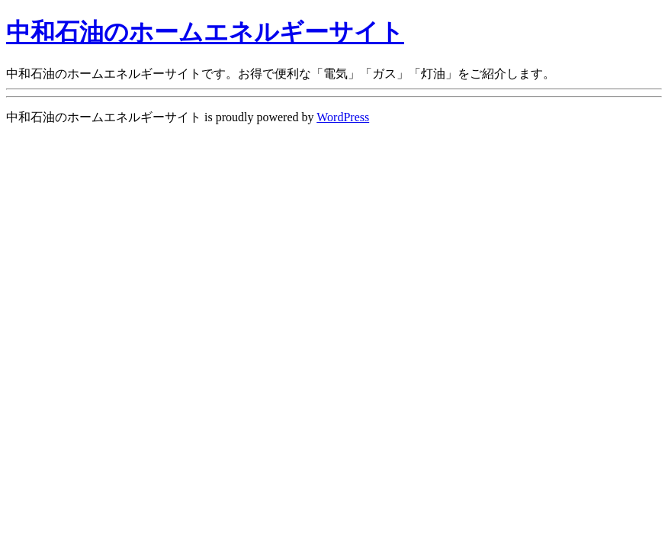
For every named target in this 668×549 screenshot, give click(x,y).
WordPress (342, 117)
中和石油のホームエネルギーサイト (205, 32)
